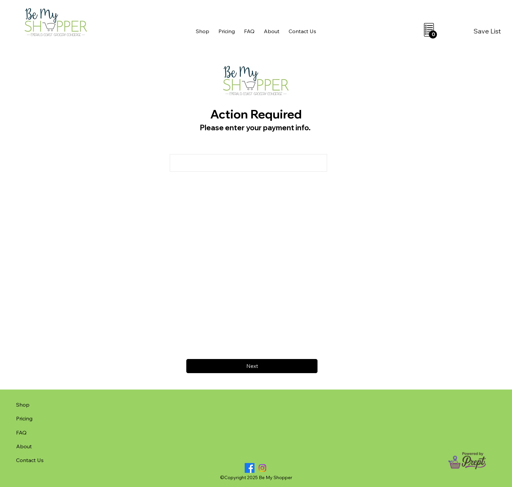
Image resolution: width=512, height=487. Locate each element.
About (24, 446)
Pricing (24, 418)
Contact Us (30, 460)
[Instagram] (262, 468)
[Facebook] (250, 468)
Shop (23, 404)
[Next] (251, 366)
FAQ (21, 432)
